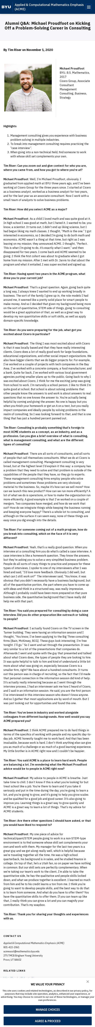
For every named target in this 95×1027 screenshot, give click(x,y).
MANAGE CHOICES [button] (48, 1010)
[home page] (6, 7)
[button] (88, 982)
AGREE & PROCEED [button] (47, 1021)
